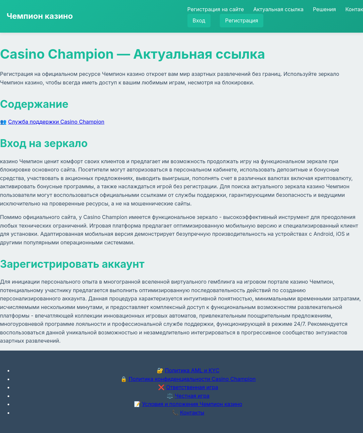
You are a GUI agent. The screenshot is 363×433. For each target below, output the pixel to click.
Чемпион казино (40, 16)
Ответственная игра (192, 387)
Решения (324, 9)
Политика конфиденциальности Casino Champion (192, 379)
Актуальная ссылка (278, 9)
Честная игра (192, 395)
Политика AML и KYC (192, 370)
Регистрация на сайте (215, 9)
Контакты (192, 412)
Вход (199, 20)
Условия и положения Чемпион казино (192, 404)
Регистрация (241, 20)
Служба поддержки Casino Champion (56, 121)
